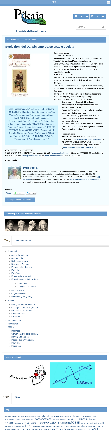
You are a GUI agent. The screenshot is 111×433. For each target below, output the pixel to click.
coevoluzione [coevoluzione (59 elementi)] (9, 419)
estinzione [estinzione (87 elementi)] (10, 423)
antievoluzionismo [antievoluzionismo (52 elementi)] (34, 416)
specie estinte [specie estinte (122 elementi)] (48, 429)
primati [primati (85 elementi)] (16, 429)
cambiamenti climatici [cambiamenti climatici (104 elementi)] (69, 416)
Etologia (15, 270)
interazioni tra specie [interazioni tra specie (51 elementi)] (11, 426)
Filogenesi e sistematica (22, 276)
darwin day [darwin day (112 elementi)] (72, 419)
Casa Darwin (23, 283)
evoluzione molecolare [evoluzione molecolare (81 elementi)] (33, 423)
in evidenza (13, 324)
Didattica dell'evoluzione (22, 311)
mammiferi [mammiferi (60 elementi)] (48, 426)
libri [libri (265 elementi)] (28, 426)
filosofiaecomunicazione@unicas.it (78, 148)
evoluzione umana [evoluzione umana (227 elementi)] (57, 422)
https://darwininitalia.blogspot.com (84, 179)
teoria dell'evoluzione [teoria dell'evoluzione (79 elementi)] (81, 429)
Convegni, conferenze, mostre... (20, 200)
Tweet (8, 193)
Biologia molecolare (20, 261)
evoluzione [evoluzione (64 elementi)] (19, 423)
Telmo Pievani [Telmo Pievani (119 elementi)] (64, 429)
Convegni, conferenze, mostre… (25, 308)
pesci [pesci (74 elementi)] (95, 426)
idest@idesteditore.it (31, 156)
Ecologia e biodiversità (21, 267)
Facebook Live (18, 314)
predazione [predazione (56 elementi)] (9, 429)
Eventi (11, 300)
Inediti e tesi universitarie (22, 340)
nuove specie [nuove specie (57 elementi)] (87, 426)
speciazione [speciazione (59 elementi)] (36, 429)
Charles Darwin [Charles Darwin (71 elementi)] (87, 416)
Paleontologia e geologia (22, 296)
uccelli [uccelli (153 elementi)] (94, 429)
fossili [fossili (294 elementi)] (75, 422)
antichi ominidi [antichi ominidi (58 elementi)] (24, 416)
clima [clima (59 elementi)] (95, 416)
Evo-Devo (15, 273)
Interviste (15, 343)
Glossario (19, 397)
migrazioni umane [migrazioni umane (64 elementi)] (58, 426)
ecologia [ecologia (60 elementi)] (93, 419)
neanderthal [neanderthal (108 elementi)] (76, 426)
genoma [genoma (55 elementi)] (83, 423)
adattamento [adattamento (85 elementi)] (10, 416)
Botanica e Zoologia (20, 264)
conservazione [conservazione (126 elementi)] (43, 419)
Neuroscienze (17, 290)
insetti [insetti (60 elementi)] (102, 423)
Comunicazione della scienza (24, 334)
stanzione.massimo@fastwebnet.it (88, 139)
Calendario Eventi (23, 241)
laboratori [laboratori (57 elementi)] (21, 426)
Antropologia (17, 258)
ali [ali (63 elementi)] (18, 416)
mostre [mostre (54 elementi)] (68, 426)
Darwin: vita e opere (20, 337)
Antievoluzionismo (19, 255)
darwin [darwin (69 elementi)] (63, 419)
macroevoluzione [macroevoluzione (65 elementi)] (37, 426)
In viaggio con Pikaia (26, 286)
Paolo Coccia (30, 40)
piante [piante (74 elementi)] (100, 426)
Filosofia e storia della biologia (24, 279)
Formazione (16, 317)
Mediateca (16, 346)
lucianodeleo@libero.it (61, 153)
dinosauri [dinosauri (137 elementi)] (84, 418)
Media (11, 327)
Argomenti (12, 251)
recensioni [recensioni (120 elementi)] (25, 429)
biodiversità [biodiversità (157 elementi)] (50, 416)
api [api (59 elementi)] (42, 416)
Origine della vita (18, 293)
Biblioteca (15, 331)
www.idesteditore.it (53, 156)
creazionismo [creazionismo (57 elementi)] (56, 419)
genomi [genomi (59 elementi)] (89, 423)
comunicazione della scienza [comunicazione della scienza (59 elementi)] (24, 419)
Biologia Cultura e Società (23, 305)
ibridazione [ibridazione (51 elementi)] (96, 423)
